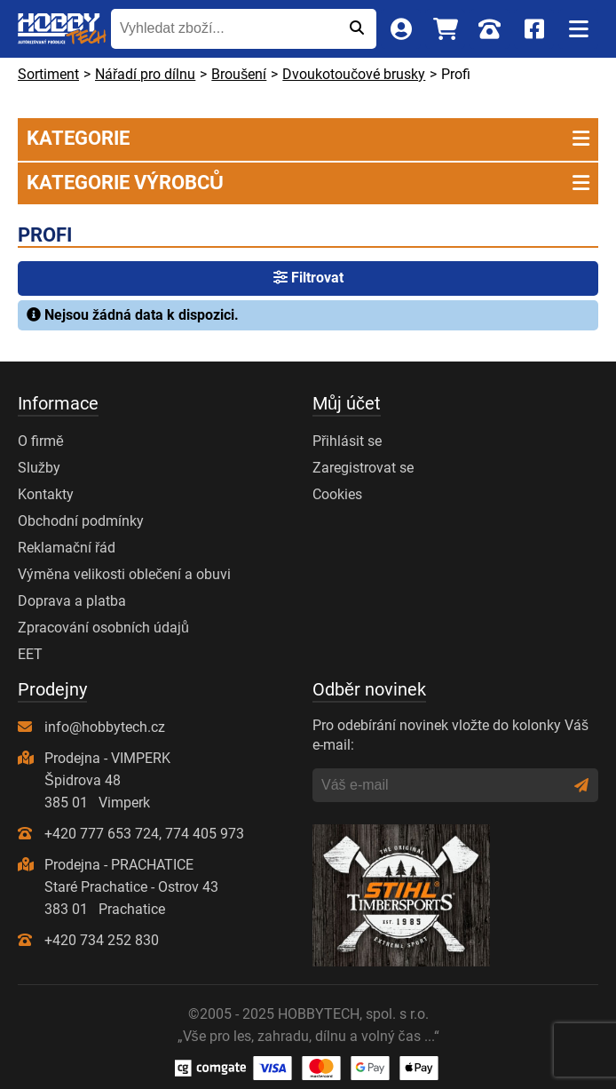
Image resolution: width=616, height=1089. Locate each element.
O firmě (41, 441)
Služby (39, 467)
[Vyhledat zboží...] (223, 28)
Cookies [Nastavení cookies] (337, 494)
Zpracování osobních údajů (103, 627)
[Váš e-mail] (443, 785)
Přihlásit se (347, 441)
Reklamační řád (66, 547)
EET (30, 654)
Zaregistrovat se (363, 467)
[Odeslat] (356, 28)
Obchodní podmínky (81, 521)
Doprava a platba (72, 600)
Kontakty (46, 494)
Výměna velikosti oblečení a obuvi (124, 574)
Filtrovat (308, 277)
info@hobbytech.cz (104, 727)
